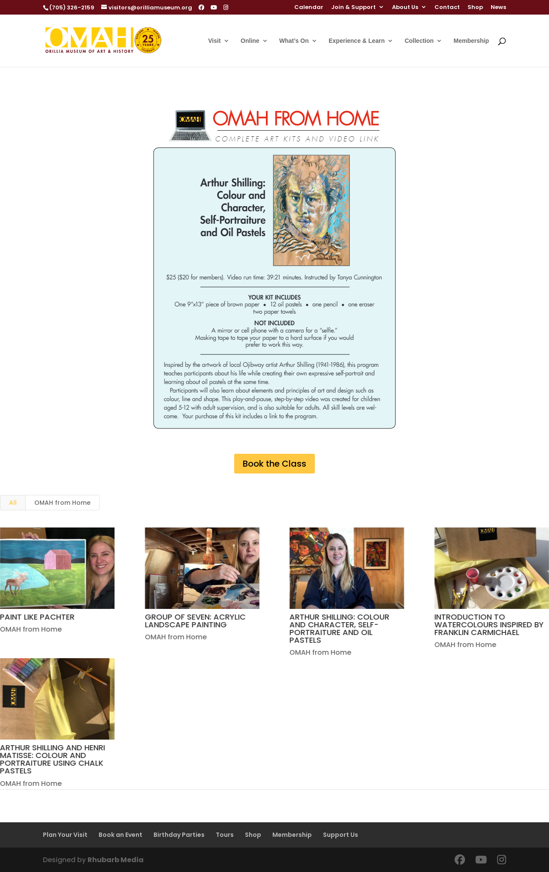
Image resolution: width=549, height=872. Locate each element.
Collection (419, 41)
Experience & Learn (357, 41)
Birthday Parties (179, 834)
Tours (225, 834)
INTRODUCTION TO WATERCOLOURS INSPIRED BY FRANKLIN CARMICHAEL (488, 624)
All (13, 502)
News (498, 7)
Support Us (340, 834)
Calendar (308, 7)
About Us (405, 7)
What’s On (294, 41)
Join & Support (353, 7)
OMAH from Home (62, 502)
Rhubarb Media (115, 860)
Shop (475, 7)
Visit (214, 41)
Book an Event (120, 834)
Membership (471, 41)
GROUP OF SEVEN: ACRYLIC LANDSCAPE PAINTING (195, 620)
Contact (447, 7)
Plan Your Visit (65, 834)
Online (250, 41)
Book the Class (274, 464)
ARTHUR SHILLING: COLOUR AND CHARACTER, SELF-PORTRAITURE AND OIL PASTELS (339, 628)
